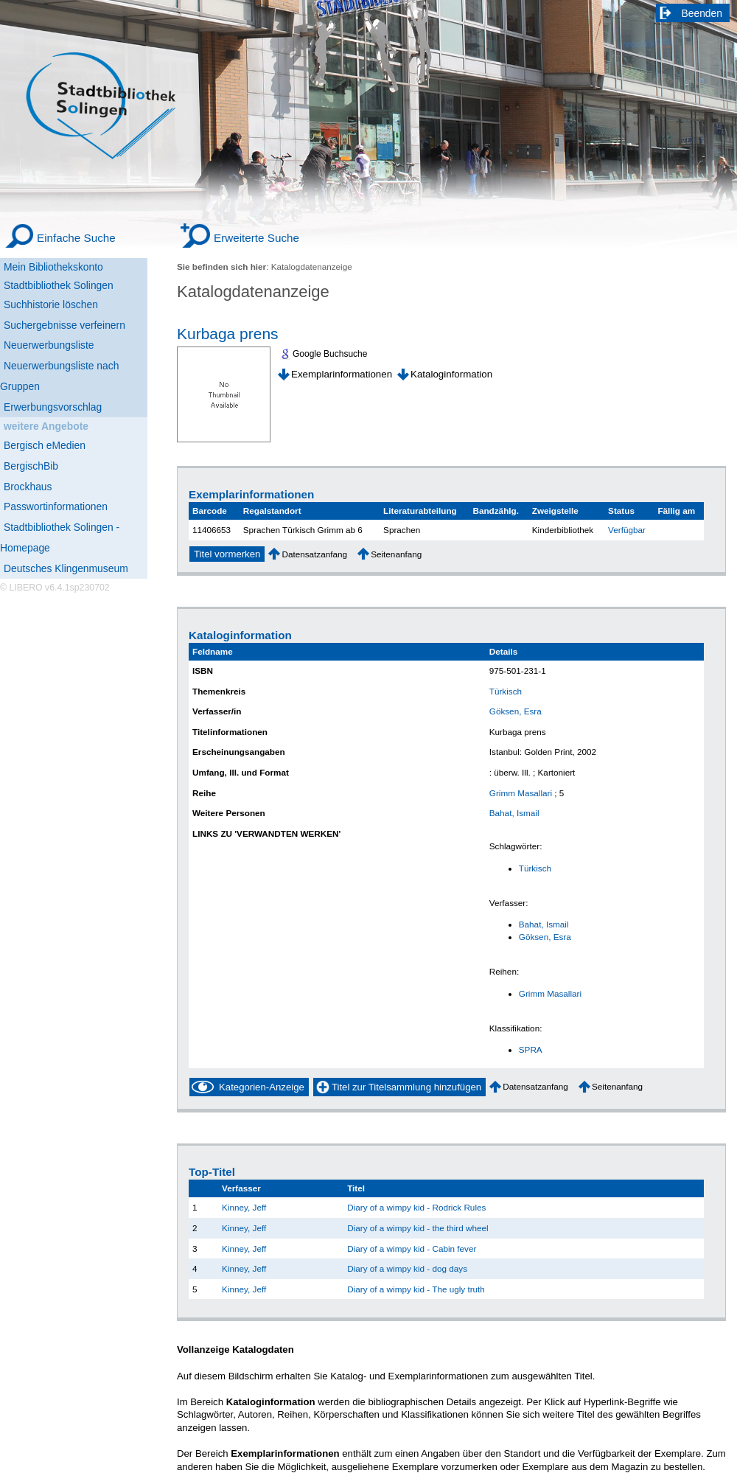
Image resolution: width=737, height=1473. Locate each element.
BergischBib (31, 466)
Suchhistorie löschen (51, 304)
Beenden (702, 13)
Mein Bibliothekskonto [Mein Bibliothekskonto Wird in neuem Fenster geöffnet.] (53, 267)
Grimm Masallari (520, 793)
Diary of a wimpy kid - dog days (407, 1268)
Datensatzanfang (314, 554)
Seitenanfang (396, 554)
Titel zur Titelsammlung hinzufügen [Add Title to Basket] (406, 1087)
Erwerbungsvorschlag (53, 407)
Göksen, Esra (515, 711)
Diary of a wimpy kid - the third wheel (417, 1228)
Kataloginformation (451, 374)
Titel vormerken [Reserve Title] (227, 554)
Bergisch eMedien (44, 445)
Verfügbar (627, 529)
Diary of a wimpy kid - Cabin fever (411, 1248)
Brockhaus (28, 486)
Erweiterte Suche (256, 237)
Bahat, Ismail (514, 813)
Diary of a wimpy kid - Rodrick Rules (416, 1207)
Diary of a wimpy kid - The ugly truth (416, 1289)
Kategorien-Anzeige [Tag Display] (261, 1087)
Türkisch (505, 691)
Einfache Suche (76, 237)
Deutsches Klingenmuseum (66, 568)
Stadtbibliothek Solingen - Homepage (59, 537)
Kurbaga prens (228, 333)
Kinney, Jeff (244, 1207)
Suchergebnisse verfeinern (64, 325)
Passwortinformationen (56, 506)
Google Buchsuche (330, 354)
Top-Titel (212, 1172)
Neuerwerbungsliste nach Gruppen (59, 376)
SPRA (530, 1049)
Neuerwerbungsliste (49, 345)
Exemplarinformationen (341, 374)
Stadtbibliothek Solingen (58, 285)
